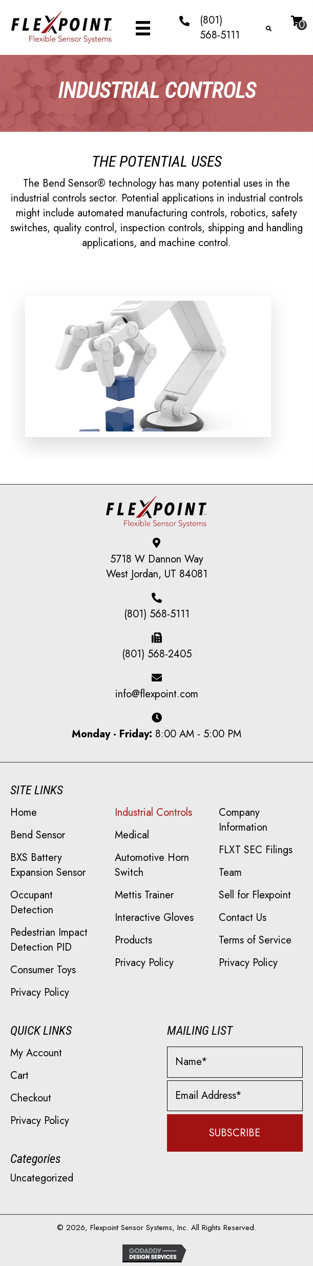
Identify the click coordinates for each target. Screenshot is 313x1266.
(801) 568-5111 (220, 28)
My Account (36, 1053)
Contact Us (242, 917)
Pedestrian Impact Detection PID (49, 940)
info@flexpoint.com (156, 694)
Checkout (30, 1098)
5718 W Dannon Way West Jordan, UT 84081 (156, 566)
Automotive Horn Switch (152, 865)
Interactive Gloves (154, 917)
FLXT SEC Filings (256, 849)
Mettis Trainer (144, 895)
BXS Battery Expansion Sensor (48, 865)
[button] (235, 1133)
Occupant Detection (31, 902)
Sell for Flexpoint (255, 895)
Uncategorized (41, 1178)
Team (230, 872)
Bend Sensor (37, 835)
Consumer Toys (43, 969)
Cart (19, 1075)
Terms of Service (255, 940)
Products (133, 940)
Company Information (243, 820)
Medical (132, 835)
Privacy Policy (39, 992)
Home (23, 812)
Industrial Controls (153, 812)
